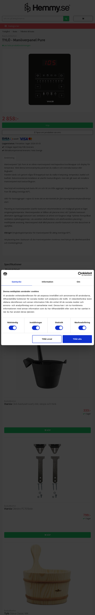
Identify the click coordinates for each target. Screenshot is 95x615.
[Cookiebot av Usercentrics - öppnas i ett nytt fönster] (80, 274)
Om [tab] (78, 282)
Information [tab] (47, 282)
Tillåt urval (47, 339)
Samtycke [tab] (16, 282)
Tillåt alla (77, 339)
